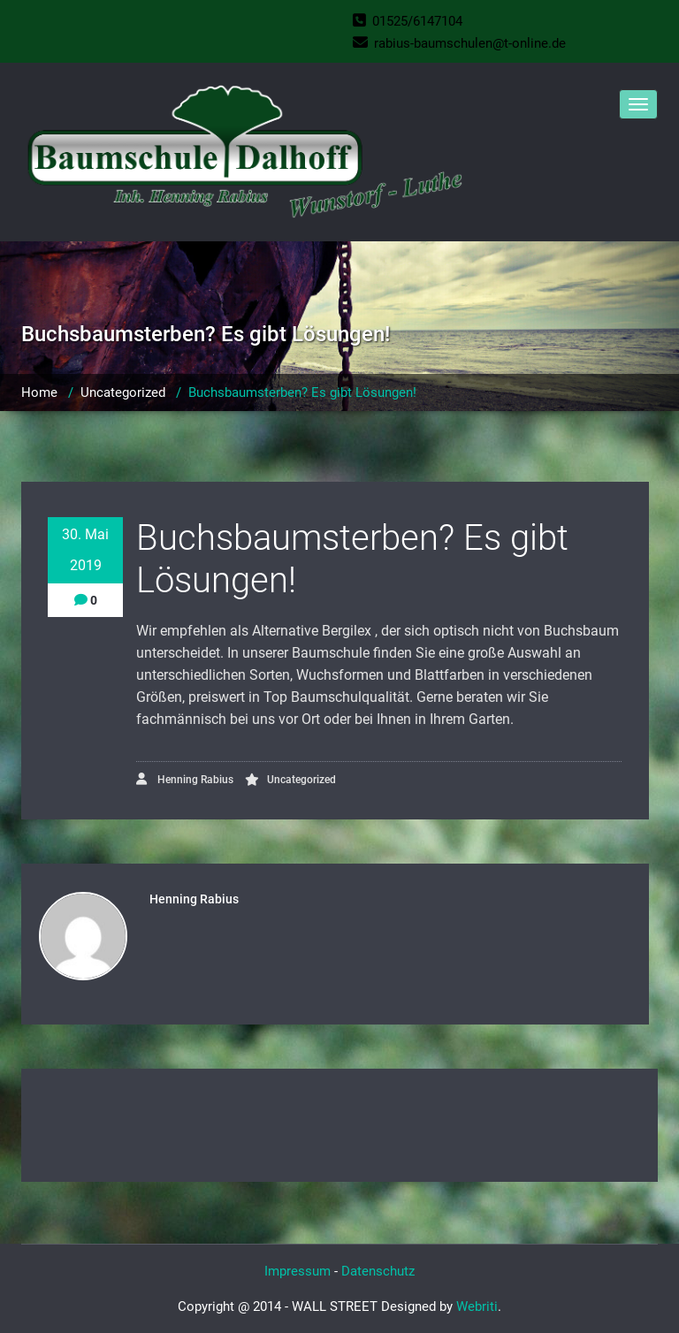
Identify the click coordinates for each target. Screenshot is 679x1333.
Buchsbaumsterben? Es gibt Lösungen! (302, 392)
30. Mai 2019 (85, 550)
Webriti (477, 1306)
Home (39, 392)
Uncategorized (122, 392)
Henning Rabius (184, 779)
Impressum (297, 1271)
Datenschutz (378, 1271)
